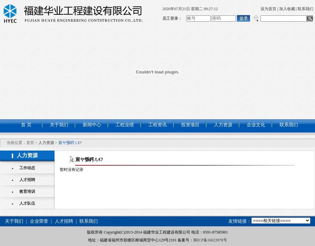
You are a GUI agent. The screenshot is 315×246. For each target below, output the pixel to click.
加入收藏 (287, 9)
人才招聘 (27, 179)
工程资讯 (157, 124)
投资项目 (190, 124)
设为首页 (268, 9)
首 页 (26, 124)
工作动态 (27, 168)
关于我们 (59, 124)
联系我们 (305, 9)
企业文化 (256, 124)
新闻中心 (92, 124)
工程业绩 (125, 124)
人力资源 (223, 124)
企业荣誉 (39, 221)
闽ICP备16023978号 (210, 240)
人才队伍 (27, 203)
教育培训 (27, 191)
